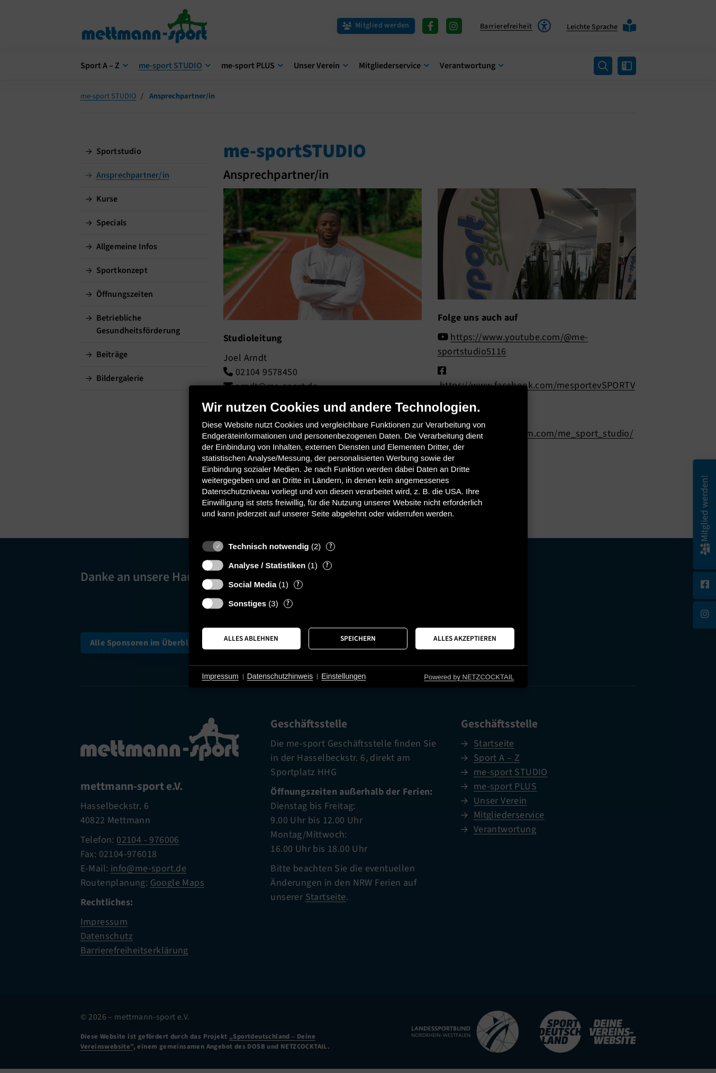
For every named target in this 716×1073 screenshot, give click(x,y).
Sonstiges (248, 603)
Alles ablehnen (251, 638)
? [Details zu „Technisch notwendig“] (330, 546)
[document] (358, 467)
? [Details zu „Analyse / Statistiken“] (327, 565)
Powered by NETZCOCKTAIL (469, 677)
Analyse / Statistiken (267, 565)
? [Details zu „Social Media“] (298, 584)
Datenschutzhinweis (280, 676)
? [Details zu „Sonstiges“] (287, 603)
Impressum (220, 676)
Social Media (253, 584)
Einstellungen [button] (343, 676)
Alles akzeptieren (464, 638)
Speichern (358, 638)
